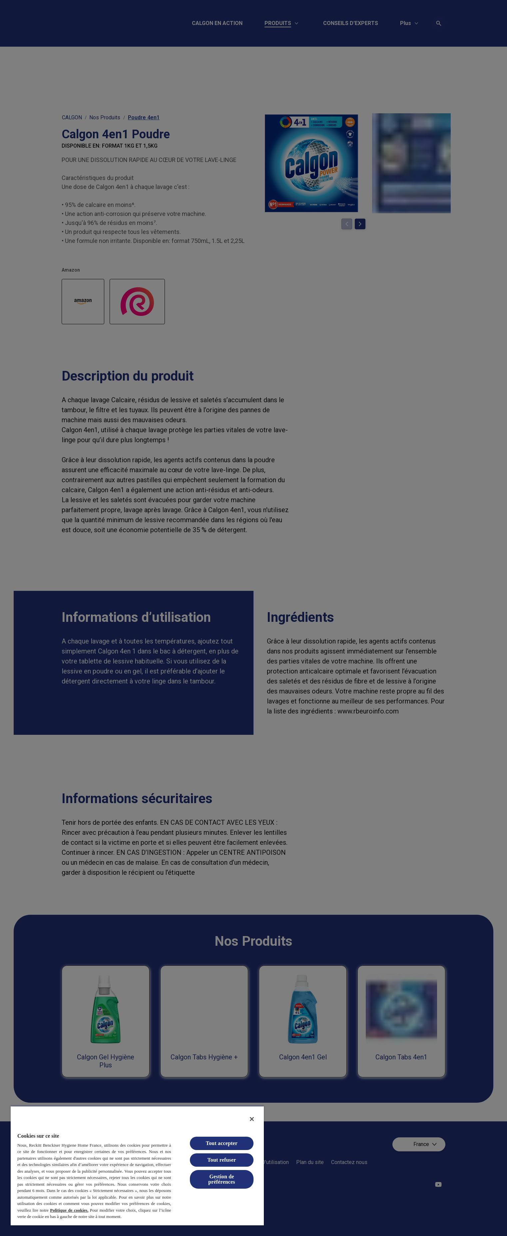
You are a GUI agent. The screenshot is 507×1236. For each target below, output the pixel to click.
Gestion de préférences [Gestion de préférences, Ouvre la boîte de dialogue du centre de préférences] (221, 1179)
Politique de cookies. (69, 1210)
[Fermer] (252, 1119)
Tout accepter (222, 1143)
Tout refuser (221, 1160)
